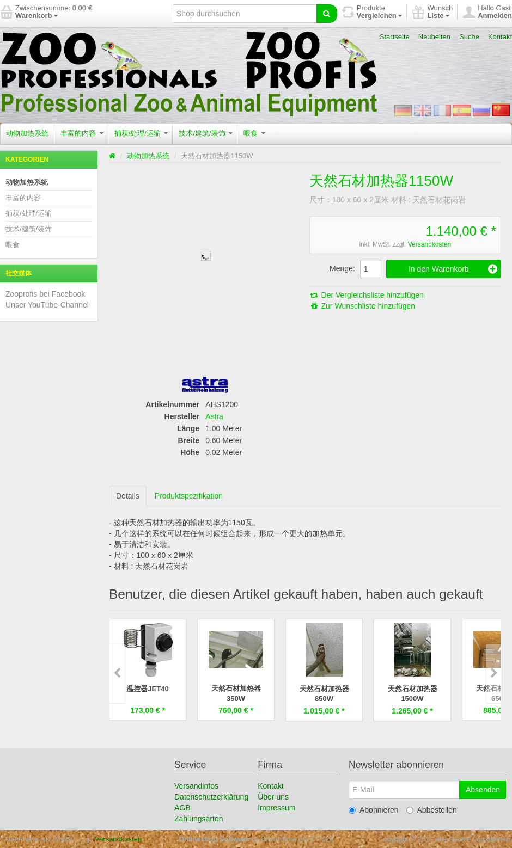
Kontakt (500, 37)
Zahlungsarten (198, 818)
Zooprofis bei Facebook (45, 294)
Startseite (395, 37)
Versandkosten (429, 244)
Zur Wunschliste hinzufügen (362, 306)
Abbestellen (431, 809)
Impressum (276, 807)
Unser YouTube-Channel (47, 304)
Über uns (273, 796)
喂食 (254, 133)
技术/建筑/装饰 (206, 133)
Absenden (483, 789)
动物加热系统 (27, 133)
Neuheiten (434, 37)
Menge (341, 268)
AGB (182, 807)
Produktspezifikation (189, 495)
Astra (214, 416)
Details (127, 495)
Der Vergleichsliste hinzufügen (366, 295)
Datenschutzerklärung (211, 796)
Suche (469, 37)
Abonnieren (374, 809)
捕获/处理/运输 (141, 133)
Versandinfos (196, 785)
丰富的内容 (81, 133)
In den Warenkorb (453, 268)
